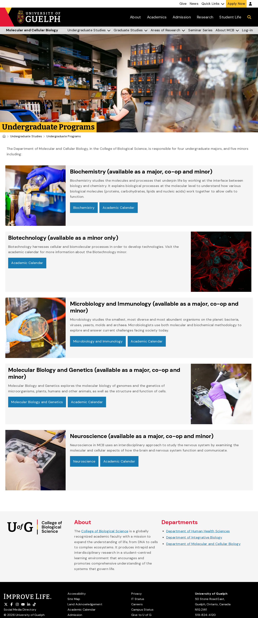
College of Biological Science (104, 531)
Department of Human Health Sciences (198, 531)
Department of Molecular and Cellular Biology (203, 544)
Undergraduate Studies (26, 136)
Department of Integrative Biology (194, 537)
